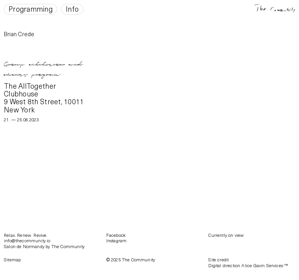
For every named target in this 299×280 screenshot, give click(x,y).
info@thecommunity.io (27, 240)
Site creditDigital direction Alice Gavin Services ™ (248, 262)
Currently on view (226, 235)
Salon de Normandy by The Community (44, 246)
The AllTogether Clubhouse (30, 89)
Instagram (116, 240)
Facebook (116, 235)
